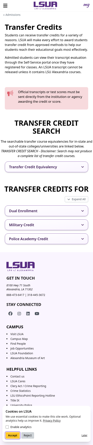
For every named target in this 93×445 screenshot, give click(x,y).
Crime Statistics (20, 391)
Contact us (17, 376)
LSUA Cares (17, 381)
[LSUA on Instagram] (19, 314)
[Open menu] (5, 5)
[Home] (45, 6)
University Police (21, 405)
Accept (12, 435)
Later (84, 435)
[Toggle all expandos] (76, 199)
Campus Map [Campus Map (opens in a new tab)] (19, 339)
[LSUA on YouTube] (37, 314)
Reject (28, 435)
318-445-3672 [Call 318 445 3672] (36, 295)
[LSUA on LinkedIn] (28, 314)
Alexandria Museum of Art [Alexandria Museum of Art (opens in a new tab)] (27, 358)
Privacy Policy (52, 420)
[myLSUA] (86, 5)
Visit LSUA (16, 334)
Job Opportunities (22, 348)
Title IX (14, 400)
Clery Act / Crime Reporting (28, 386)
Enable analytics (20, 427)
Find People (18, 343)
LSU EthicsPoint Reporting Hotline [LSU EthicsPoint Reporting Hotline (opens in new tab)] (32, 395)
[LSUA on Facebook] (10, 314)
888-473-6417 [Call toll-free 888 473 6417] (15, 295)
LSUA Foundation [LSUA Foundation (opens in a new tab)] (21, 353)
